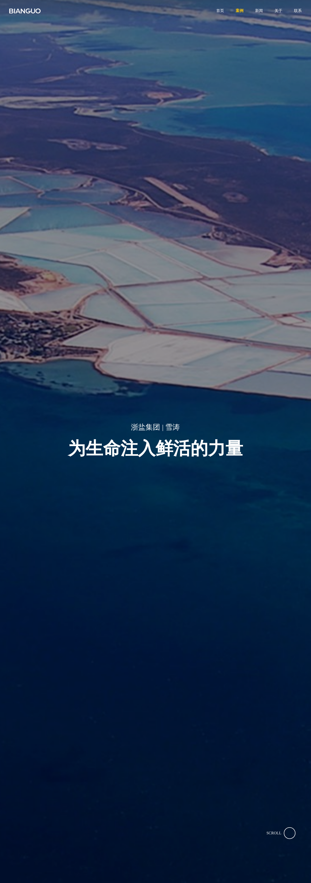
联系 (298, 11)
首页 (220, 11)
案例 (239, 11)
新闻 (259, 11)
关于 (278, 11)
